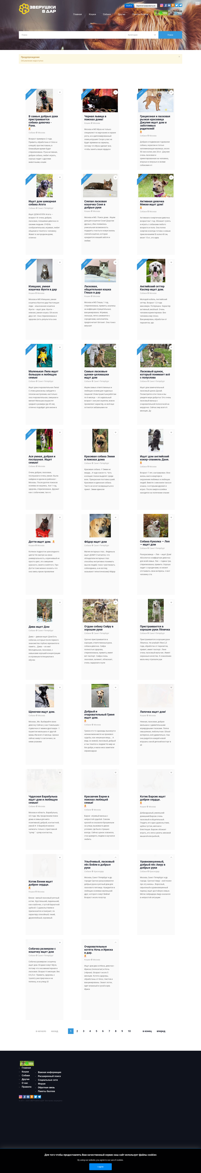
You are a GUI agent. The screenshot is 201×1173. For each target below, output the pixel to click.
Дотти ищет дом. (40, 559)
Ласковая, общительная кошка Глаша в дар (97, 297)
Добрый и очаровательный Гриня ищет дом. (99, 739)
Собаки (32, 134)
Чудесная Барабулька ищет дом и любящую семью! (43, 839)
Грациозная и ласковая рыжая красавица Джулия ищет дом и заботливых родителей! (155, 124)
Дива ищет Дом (39, 648)
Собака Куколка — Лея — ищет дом (155, 561)
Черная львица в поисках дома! (95, 119)
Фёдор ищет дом (95, 559)
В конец (147, 1069)
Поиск (170, 35)
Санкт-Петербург (45, 213)
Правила (26, 1129)
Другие (25, 1122)
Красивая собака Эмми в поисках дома (99, 472)
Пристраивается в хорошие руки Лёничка (155, 649)
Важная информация (49, 1110)
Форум (42, 1122)
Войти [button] (129, 6)
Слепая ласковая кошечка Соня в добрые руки (95, 209)
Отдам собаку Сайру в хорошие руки (98, 649)
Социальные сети (48, 1118)
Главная (26, 1110)
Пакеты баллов (46, 1129)
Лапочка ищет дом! (153, 748)
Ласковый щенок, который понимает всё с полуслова (155, 385)
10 (129, 1069)
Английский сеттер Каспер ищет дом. (152, 296)
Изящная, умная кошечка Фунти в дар (43, 296)
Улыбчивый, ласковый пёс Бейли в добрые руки (99, 908)
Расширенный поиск (49, 1114)
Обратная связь (46, 1125)
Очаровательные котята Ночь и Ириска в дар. (98, 998)
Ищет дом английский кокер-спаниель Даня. (154, 472)
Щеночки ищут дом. (42, 736)
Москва (41, 134)
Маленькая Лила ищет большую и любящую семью (43, 385)
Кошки (87, 124)
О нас (25, 1125)
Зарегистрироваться (145, 6)
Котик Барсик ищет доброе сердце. (153, 838)
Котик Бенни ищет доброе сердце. (41, 914)
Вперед (161, 1069)
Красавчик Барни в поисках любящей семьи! (96, 837)
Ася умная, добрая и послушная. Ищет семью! (42, 474)
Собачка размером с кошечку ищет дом (42, 995)
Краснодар (99, 915)
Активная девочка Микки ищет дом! (152, 207)
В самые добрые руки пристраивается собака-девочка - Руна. (43, 122)
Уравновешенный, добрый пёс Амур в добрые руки (152, 927)
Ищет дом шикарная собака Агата (42, 207)
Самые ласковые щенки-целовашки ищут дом (96, 385)
